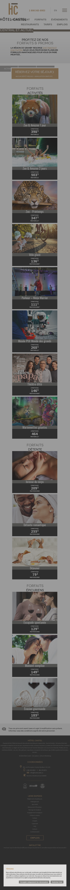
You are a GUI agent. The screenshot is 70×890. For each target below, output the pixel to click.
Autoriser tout (57, 882)
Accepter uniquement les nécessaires (34, 882)
